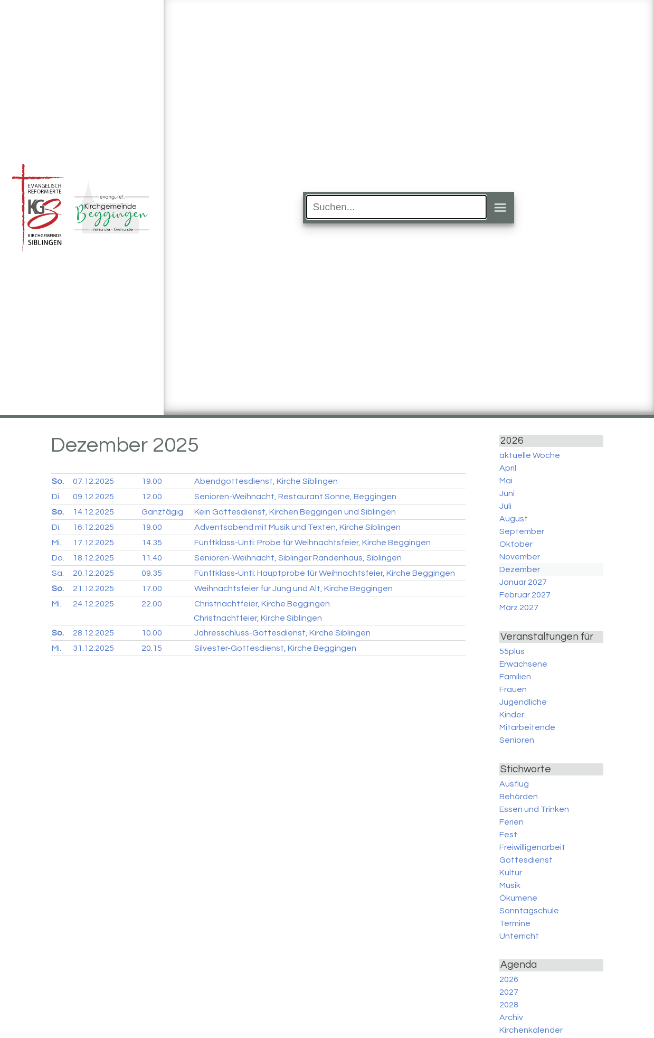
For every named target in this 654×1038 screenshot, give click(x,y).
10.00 (151, 633)
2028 (508, 1004)
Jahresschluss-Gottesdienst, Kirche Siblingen (282, 633)
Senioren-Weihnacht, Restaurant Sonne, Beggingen (295, 496)
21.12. (93, 588)
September (521, 531)
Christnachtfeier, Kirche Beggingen (262, 604)
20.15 (151, 648)
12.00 (151, 496)
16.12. (93, 527)
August (513, 519)
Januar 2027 (523, 582)
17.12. (93, 542)
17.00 (151, 588)
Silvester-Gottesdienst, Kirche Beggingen (275, 648)
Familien (515, 676)
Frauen (513, 689)
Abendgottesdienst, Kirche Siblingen (266, 481)
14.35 (151, 542)
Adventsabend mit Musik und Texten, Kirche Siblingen (297, 527)
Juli (505, 506)
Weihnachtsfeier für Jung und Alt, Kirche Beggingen (293, 588)
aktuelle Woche (529, 455)
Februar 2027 (525, 595)
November (519, 557)
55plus (512, 651)
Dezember (519, 569)
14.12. (93, 512)
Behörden (518, 796)
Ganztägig (162, 512)
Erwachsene (523, 664)
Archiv (511, 1017)
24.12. (93, 604)
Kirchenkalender (531, 1030)
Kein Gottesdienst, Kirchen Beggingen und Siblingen (295, 512)
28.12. (93, 633)
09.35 (151, 573)
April (507, 468)
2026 (508, 979)
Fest (508, 834)
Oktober (516, 544)
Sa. (58, 573)
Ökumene (518, 898)
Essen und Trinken (534, 809)
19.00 (151, 481)
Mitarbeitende (527, 727)
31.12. (93, 648)
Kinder (511, 714)
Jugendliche (523, 702)
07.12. (93, 481)
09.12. (93, 496)
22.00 (151, 604)
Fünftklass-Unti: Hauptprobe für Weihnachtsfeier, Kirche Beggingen (324, 573)
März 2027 (518, 607)
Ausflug (514, 784)
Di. (56, 496)
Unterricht (519, 936)
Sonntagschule (529, 910)
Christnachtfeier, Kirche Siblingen (258, 618)
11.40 (151, 558)
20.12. (93, 573)
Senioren (516, 740)
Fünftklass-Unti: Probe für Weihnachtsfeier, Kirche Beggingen (312, 542)
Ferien (511, 822)
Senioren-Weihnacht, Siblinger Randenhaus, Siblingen (298, 558)
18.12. (93, 558)
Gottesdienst (526, 860)
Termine (514, 923)
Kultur (510, 872)
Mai (506, 480)
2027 (508, 992)
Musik (509, 885)
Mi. (56, 542)
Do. (58, 558)
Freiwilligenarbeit (532, 847)
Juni (507, 493)
